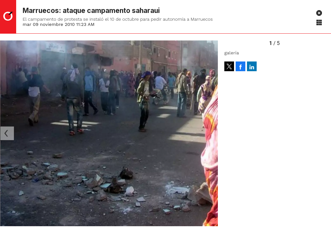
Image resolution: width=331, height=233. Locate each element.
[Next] (211, 133)
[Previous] (7, 133)
